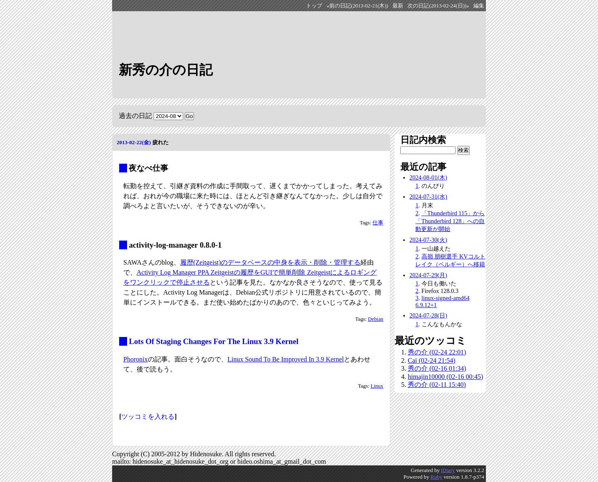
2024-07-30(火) (428, 239)
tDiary (448, 470)
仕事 (378, 223)
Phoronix (135, 359)
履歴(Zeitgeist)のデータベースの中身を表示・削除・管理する (270, 262)
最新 (397, 6)
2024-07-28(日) (428, 315)
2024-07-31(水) (428, 196)
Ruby (436, 477)
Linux (376, 386)
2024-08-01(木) (428, 177)
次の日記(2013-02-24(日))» (438, 6)
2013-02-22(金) (134, 142)
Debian (375, 319)
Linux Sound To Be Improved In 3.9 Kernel (286, 359)
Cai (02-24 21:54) (432, 360)
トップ (314, 6)
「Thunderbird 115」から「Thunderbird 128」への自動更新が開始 (450, 221)
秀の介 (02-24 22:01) (437, 352)
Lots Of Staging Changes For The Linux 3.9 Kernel (213, 341)
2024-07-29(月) (428, 275)
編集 (478, 6)
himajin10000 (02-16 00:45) (445, 376)
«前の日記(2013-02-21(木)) (357, 6)
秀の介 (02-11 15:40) (437, 384)
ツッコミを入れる (147, 416)
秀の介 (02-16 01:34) (437, 368)
